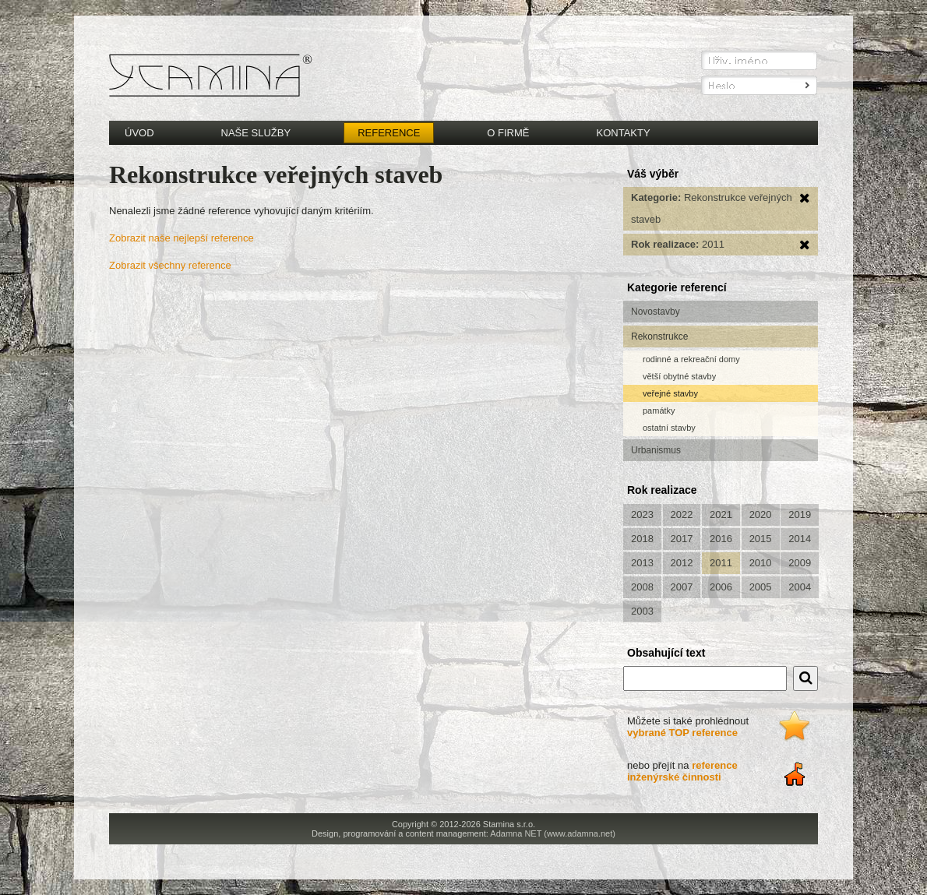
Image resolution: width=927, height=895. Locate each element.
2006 (721, 587)
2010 (760, 563)
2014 (799, 538)
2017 (682, 538)
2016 (721, 538)
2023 (642, 514)
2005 (760, 587)
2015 (760, 538)
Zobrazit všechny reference (170, 265)
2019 (799, 514)
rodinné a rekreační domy (691, 359)
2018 (642, 538)
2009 (799, 563)
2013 (642, 563)
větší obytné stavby (679, 376)
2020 (760, 514)
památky (659, 410)
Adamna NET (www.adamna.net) (552, 833)
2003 (642, 611)
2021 (721, 514)
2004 (799, 587)
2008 (642, 587)
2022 (682, 514)
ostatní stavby (669, 427)
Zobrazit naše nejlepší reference (181, 238)
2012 (682, 563)
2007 (682, 587)
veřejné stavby (670, 393)
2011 (721, 563)
